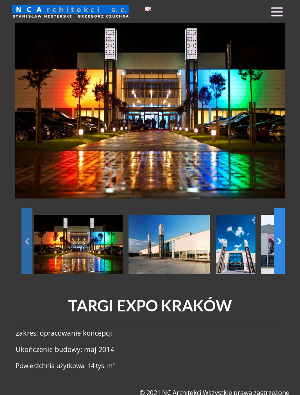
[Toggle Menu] (277, 11)
